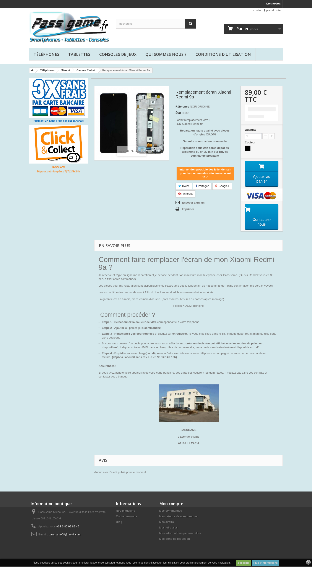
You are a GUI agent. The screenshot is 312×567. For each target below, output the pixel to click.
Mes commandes (170, 511)
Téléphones (46, 54)
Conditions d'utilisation (223, 54)
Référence (182, 106)
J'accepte (243, 562)
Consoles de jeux (117, 54)
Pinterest (185, 193)
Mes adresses (168, 528)
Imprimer (188, 209)
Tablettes (79, 54)
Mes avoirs (166, 522)
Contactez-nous (126, 517)
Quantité (250, 129)
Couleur (250, 142)
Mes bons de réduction (174, 539)
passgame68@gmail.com (65, 535)
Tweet (183, 186)
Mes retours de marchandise (178, 517)
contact (258, 10)
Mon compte (171, 504)
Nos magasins (125, 511)
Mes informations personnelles (180, 534)
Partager (202, 186)
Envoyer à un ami (193, 202)
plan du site (273, 10)
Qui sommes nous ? (166, 54)
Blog (119, 522)
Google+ (222, 186)
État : (179, 112)
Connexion (273, 3)
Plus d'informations (266, 562)
